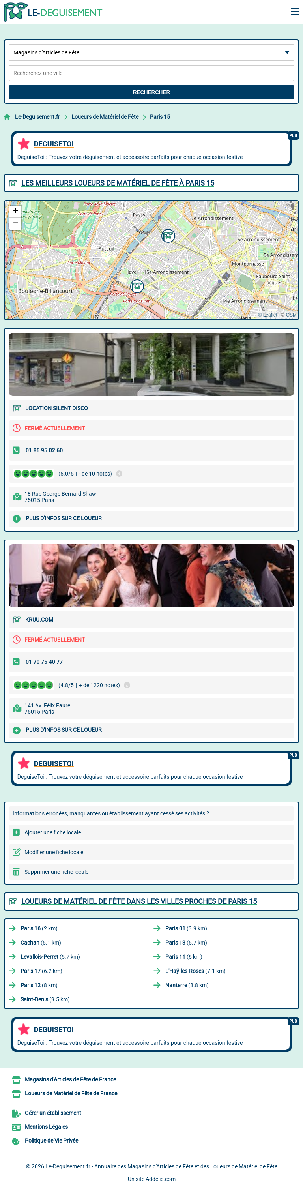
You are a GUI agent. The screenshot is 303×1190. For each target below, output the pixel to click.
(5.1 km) (41, 942)
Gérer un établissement (53, 1113)
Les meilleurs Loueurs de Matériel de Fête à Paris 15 (117, 183)
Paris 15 (160, 117)
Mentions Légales (46, 1127)
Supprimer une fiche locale (56, 872)
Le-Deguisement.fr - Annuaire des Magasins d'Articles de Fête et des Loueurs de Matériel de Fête (161, 1166)
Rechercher (151, 92)
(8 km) (39, 985)
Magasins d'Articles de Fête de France (70, 1079)
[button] (167, 235)
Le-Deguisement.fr (37, 117)
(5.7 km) (186, 942)
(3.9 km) (186, 928)
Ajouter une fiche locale (52, 832)
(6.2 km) (41, 971)
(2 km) (39, 928)
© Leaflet (267, 315)
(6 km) (183, 957)
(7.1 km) (195, 971)
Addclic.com (161, 1179)
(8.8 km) (187, 985)
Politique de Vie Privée (51, 1141)
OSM (291, 315)
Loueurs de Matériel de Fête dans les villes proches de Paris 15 (139, 901)
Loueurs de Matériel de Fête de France (71, 1093)
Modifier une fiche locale (53, 852)
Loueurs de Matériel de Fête (104, 117)
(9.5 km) (45, 999)
